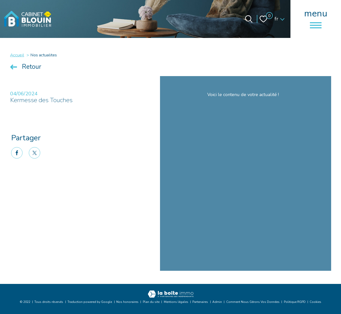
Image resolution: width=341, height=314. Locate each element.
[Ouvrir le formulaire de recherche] (249, 19)
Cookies (315, 302)
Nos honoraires (127, 302)
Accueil (17, 55)
